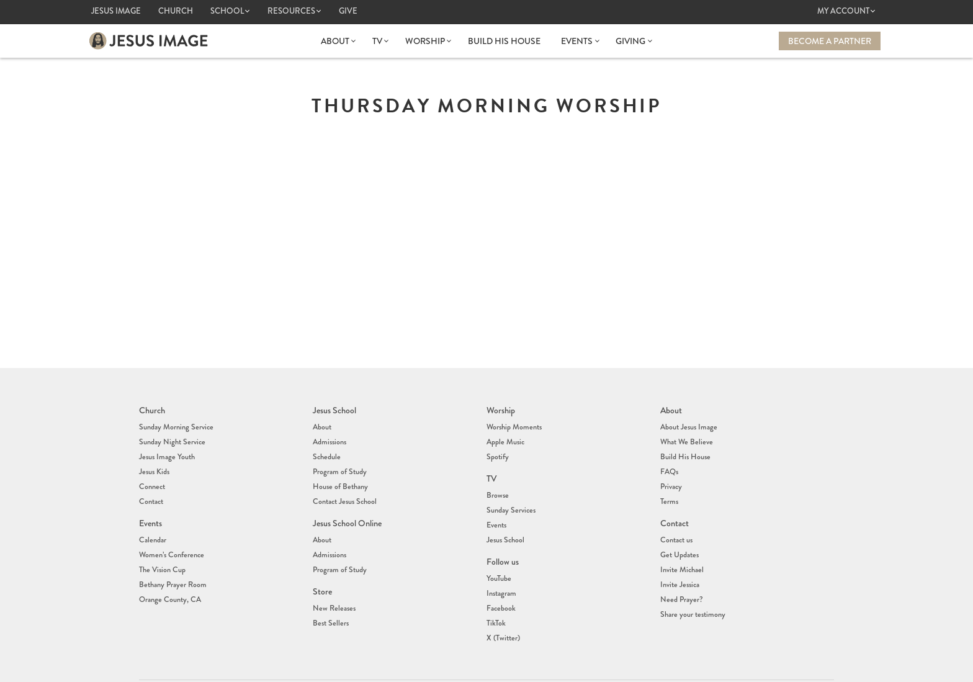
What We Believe (685, 436)
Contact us (676, 520)
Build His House (504, 41)
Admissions (329, 436)
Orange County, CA (169, 569)
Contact (151, 485)
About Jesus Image (687, 423)
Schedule (326, 448)
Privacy (671, 473)
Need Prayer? (680, 569)
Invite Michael (680, 544)
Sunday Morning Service (174, 423)
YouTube (498, 554)
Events (577, 41)
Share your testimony (691, 582)
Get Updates (678, 532)
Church (175, 11)
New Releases (332, 579)
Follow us (502, 540)
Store (322, 565)
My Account (843, 11)
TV (378, 41)
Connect (151, 473)
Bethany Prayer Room (172, 557)
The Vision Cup (161, 544)
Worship (426, 41)
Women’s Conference (169, 532)
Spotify (497, 448)
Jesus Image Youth (165, 448)
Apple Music (504, 436)
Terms (668, 485)
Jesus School (334, 409)
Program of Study (339, 461)
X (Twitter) (502, 603)
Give (348, 11)
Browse (497, 482)
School (227, 11)
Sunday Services (509, 495)
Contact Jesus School (344, 485)
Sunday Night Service (170, 436)
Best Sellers (329, 591)
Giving (630, 41)
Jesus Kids (153, 461)
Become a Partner (829, 41)
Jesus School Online (347, 506)
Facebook (500, 579)
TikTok (495, 591)
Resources (291, 11)
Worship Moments (513, 423)
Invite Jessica (678, 557)
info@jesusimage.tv (526, 668)
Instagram (500, 566)
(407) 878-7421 (511, 658)
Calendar (152, 520)
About (337, 41)
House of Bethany (339, 473)
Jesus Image (116, 11)
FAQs (669, 461)
